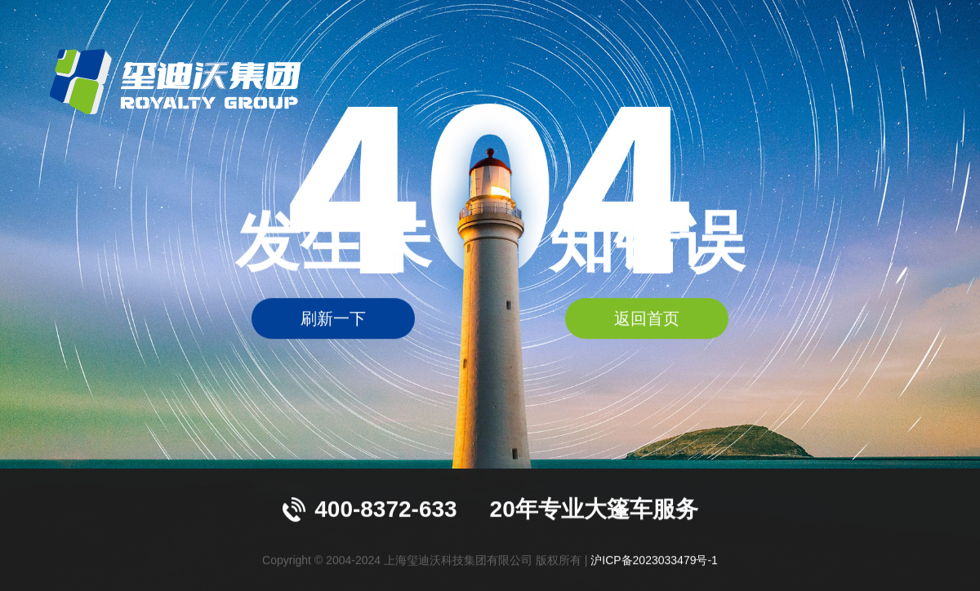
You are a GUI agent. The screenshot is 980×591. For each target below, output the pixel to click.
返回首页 (646, 319)
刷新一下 (333, 319)
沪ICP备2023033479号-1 (654, 560)
